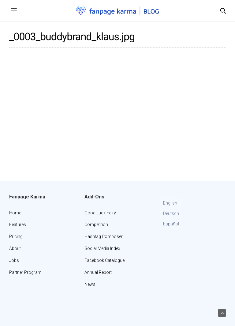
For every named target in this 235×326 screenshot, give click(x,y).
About (15, 248)
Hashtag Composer (103, 236)
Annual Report (98, 272)
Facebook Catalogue (104, 260)
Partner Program (25, 272)
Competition (96, 224)
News (89, 284)
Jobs (14, 260)
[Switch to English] (171, 203)
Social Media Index (102, 248)
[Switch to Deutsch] (171, 214)
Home (15, 212)
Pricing (16, 236)
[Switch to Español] (171, 224)
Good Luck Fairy (100, 212)
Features (17, 224)
